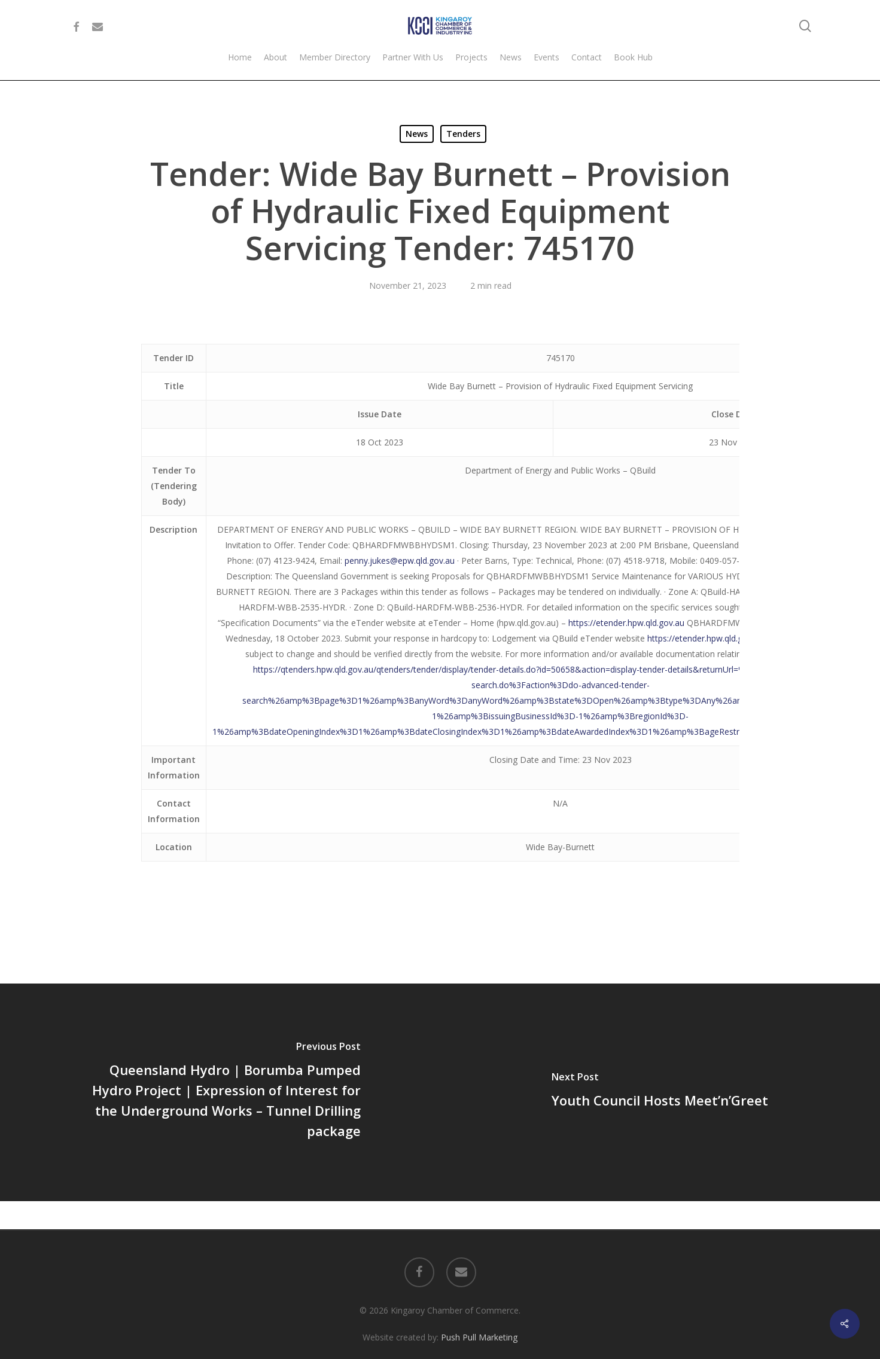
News (417, 133)
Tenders (463, 133)
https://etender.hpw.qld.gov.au (626, 622)
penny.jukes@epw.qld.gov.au (400, 560)
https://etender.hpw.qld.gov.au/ (706, 638)
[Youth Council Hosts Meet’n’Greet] (660, 1092)
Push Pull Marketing (479, 1309)
